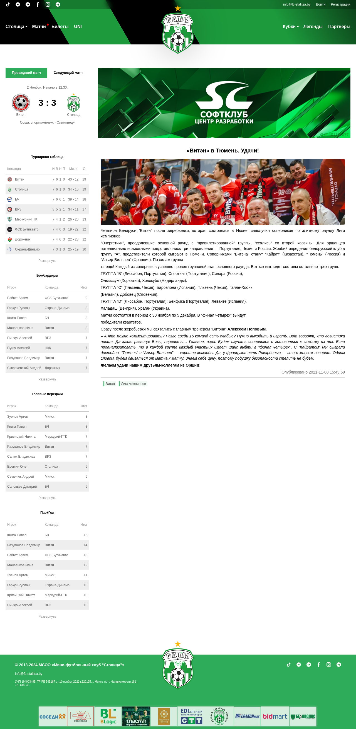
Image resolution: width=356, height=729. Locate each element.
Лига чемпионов (133, 384)
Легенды (313, 26)
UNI (78, 26)
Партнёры (339, 26)
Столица (15, 26)
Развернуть (47, 261)
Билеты (59, 26)
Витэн (110, 384)
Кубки (289, 26)
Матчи (39, 26)
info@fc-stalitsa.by (296, 4)
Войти (320, 4)
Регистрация (340, 4)
